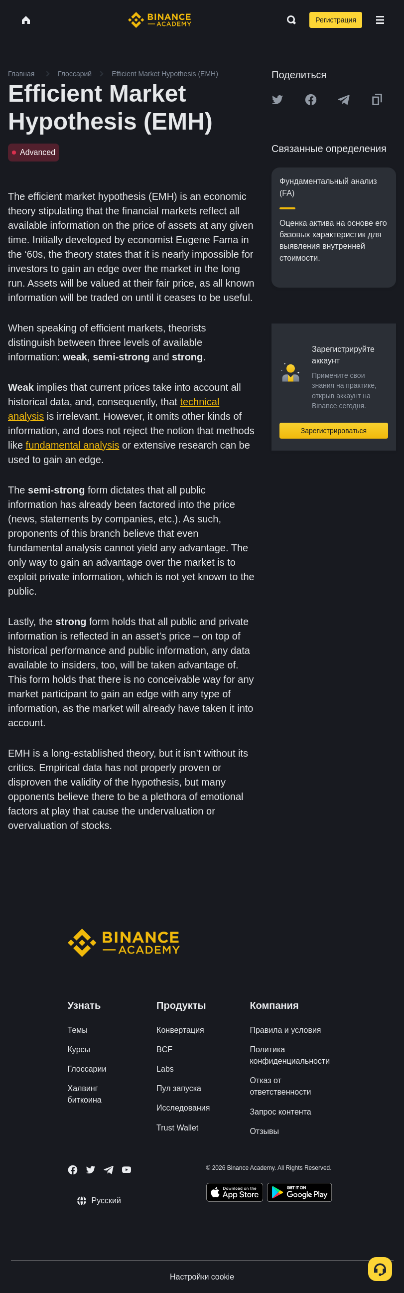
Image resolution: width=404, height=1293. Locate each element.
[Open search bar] (288, 20)
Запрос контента (280, 1112)
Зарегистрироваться (334, 431)
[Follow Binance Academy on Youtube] (127, 1169)
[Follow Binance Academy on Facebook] (73, 1170)
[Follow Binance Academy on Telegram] (109, 1169)
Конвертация (180, 1030)
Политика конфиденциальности (290, 1055)
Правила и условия (285, 1030)
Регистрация (335, 20)
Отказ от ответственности (280, 1086)
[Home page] (159, 20)
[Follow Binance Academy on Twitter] (91, 1170)
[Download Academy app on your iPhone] (235, 1194)
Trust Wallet (177, 1128)
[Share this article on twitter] (277, 100)
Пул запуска (178, 1088)
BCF (164, 1049)
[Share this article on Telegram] (344, 100)
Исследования (183, 1108)
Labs (165, 1069)
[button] (380, 20)
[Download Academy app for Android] (299, 1194)
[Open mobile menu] (380, 20)
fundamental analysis (73, 445)
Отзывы (264, 1131)
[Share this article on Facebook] (311, 100)
